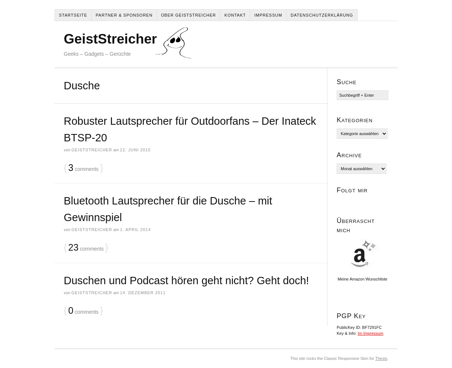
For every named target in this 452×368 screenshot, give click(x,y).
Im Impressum (370, 333)
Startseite (73, 15)
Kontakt (235, 15)
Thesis (381, 358)
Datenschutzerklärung (322, 15)
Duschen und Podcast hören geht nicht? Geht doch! (186, 280)
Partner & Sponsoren (124, 15)
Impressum (268, 15)
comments (83, 168)
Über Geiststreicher (188, 15)
